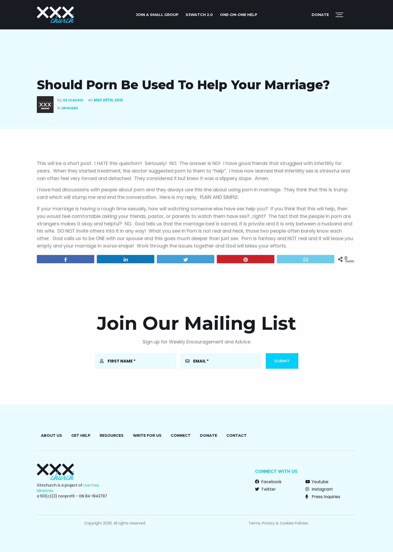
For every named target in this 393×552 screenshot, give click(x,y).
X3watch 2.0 (199, 14)
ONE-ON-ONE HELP (238, 14)
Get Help (80, 435)
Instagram (319, 489)
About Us (51, 435)
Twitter (265, 489)
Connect (181, 435)
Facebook (268, 482)
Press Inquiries (322, 497)
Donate (320, 14)
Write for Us (147, 435)
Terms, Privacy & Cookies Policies (278, 523)
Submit (282, 361)
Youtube (316, 482)
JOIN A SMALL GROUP (157, 14)
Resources (112, 435)
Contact (236, 435)
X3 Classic (73, 100)
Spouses (70, 108)
